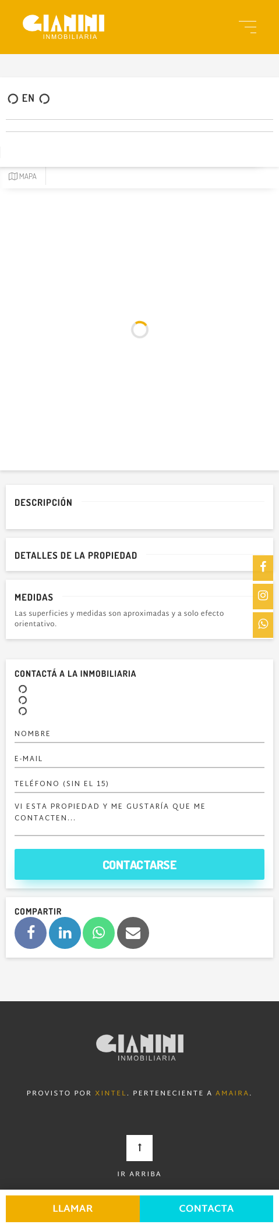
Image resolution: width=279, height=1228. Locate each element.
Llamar (72, 1210)
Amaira (232, 1094)
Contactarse (140, 864)
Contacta (206, 1210)
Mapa (23, 176)
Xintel (111, 1094)
